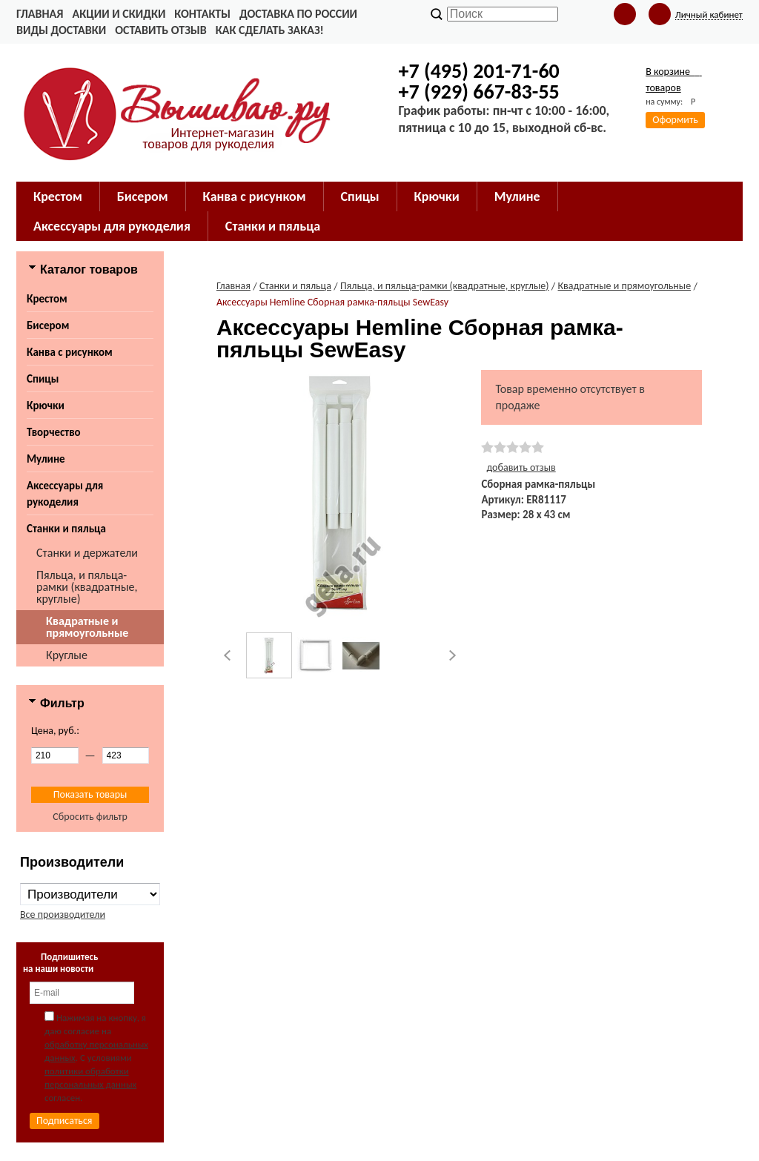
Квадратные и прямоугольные (87, 627)
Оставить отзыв (160, 30)
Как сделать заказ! (270, 30)
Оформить (675, 119)
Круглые (66, 655)
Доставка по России (298, 14)
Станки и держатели (87, 553)
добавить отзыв (520, 467)
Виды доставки (61, 30)
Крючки (45, 405)
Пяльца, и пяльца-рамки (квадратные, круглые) (87, 587)
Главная (39, 14)
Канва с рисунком (70, 352)
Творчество (54, 432)
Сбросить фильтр (90, 816)
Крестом (47, 298)
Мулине (46, 459)
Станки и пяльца (66, 528)
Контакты (202, 14)
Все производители (62, 914)
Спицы (43, 379)
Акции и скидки (118, 14)
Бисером (48, 325)
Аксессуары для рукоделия (65, 494)
